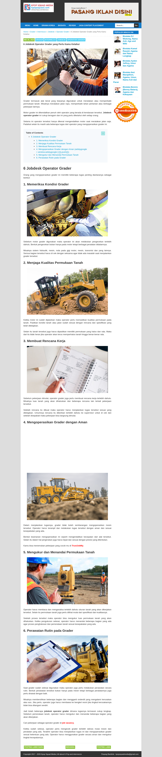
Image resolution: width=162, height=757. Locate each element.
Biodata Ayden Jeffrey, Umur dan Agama (130, 63)
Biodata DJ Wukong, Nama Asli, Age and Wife (130, 40)
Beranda (70, 747)
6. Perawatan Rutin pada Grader (51, 158)
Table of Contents (34, 133)
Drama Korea (48, 25)
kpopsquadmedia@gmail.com (127, 754)
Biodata (62, 25)
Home (35, 25)
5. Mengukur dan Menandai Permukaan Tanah (57, 155)
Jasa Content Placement (91, 25)
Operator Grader (76, 40)
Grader (39, 40)
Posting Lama (103, 747)
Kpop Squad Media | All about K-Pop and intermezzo (61, 754)
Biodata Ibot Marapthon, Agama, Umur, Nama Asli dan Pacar (125, 77)
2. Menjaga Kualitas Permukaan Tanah (54, 143)
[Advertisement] (67, 448)
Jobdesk (61, 40)
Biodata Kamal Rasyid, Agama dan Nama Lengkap (130, 52)
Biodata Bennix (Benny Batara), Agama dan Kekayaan (130, 91)
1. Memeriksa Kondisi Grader (49, 140)
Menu (27, 25)
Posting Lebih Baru (33, 747)
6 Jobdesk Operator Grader (43, 137)
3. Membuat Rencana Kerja (48, 146)
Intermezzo (50, 40)
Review (72, 25)
